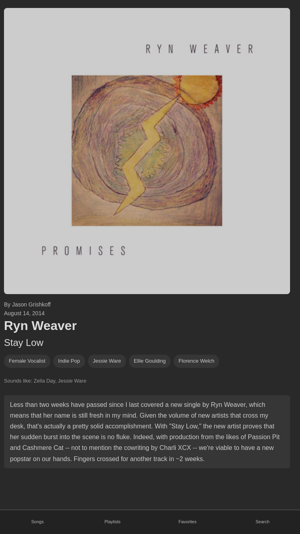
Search (262, 521)
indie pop (69, 361)
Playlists (112, 521)
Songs (37, 521)
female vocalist (27, 361)
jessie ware (107, 361)
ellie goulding (150, 361)
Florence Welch (196, 361)
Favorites (187, 521)
